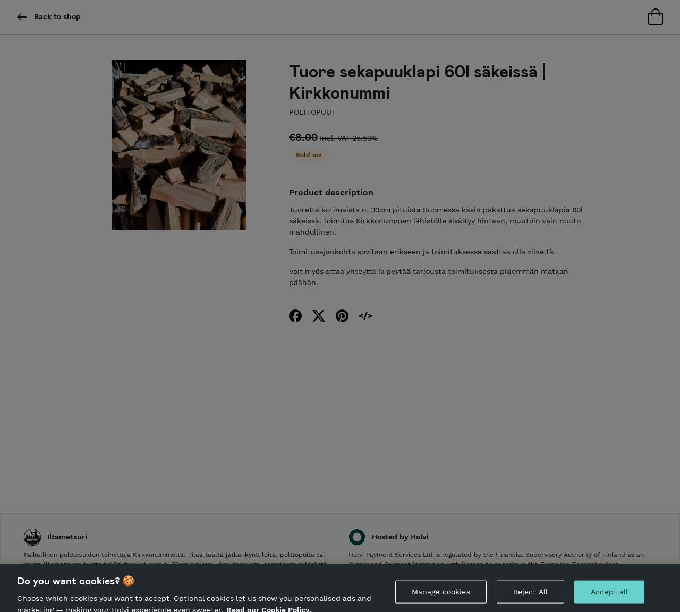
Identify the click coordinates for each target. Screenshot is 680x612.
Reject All (530, 594)
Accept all (609, 594)
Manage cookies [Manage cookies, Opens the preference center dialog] (441, 594)
